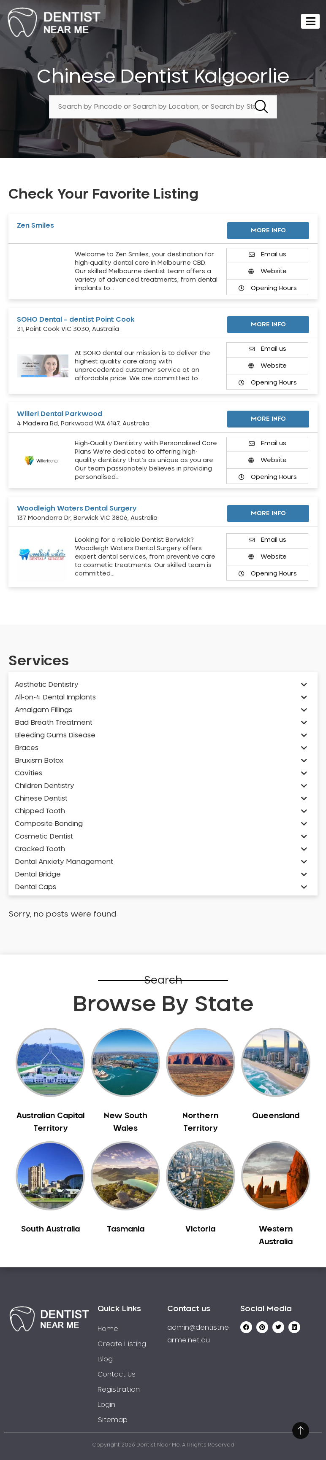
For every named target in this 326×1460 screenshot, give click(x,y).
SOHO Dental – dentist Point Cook (76, 319)
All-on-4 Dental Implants (55, 697)
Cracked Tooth (40, 849)
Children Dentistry (44, 785)
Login (106, 1404)
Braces (26, 748)
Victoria (200, 1229)
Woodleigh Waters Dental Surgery (77, 508)
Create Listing (122, 1344)
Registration (119, 1389)
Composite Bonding (49, 823)
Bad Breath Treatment (53, 722)
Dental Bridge (38, 874)
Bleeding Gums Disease (55, 735)
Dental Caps (35, 887)
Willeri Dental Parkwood (59, 414)
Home (108, 1329)
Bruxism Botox (39, 760)
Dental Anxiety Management (64, 861)
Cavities (28, 773)
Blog (105, 1359)
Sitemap (113, 1420)
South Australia (50, 1229)
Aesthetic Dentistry (47, 684)
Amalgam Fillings (43, 710)
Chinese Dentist (41, 798)
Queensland (275, 1116)
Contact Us (117, 1374)
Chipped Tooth (40, 811)
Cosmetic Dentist (44, 836)
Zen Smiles (35, 225)
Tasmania (125, 1229)
